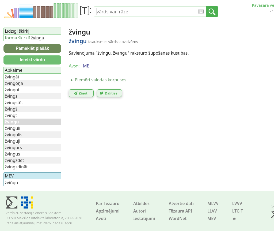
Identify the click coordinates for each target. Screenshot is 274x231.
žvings (11, 96)
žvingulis (13, 135)
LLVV (212, 211)
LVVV (237, 203)
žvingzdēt (14, 160)
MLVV (213, 203)
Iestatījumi (144, 218)
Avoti (101, 218)
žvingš (11, 109)
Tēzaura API (180, 211)
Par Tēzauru (107, 203)
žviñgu (11, 182)
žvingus (12, 154)
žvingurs (13, 147)
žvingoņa (14, 83)
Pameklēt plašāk (32, 48)
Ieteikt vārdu (32, 60)
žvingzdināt (16, 167)
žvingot (12, 90)
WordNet (178, 218)
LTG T (237, 211)
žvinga (37, 38)
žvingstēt (14, 102)
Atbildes (141, 203)
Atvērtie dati (181, 203)
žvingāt (12, 77)
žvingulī (12, 128)
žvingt (11, 115)
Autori (139, 211)
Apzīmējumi (108, 211)
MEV (211, 218)
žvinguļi (12, 141)
